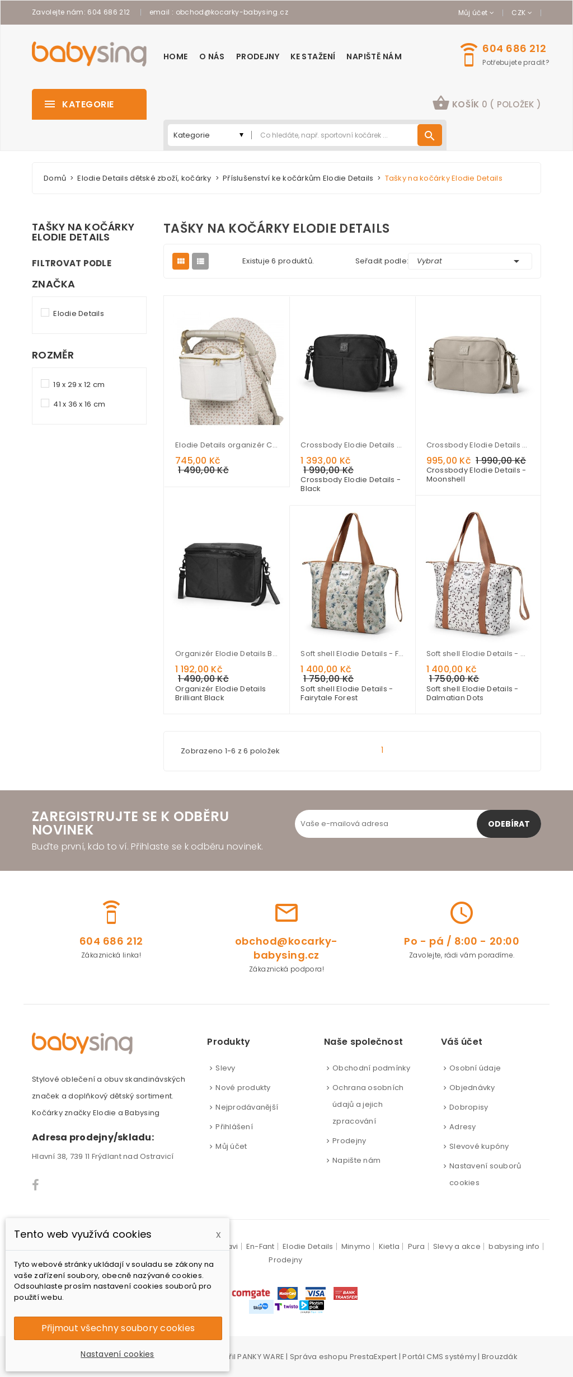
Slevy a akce (457, 1246)
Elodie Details (78, 313)
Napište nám (356, 1160)
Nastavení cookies (117, 1354)
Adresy (462, 1126)
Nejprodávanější (246, 1107)
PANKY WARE (260, 1356)
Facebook (36, 1185)
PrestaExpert (373, 1356)
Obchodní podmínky (371, 1068)
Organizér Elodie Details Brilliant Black (226, 653)
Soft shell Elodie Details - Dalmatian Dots (477, 653)
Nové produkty (242, 1087)
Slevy (225, 1068)
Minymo (356, 1246)
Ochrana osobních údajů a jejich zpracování (367, 1104)
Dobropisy (468, 1107)
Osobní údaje (475, 1068)
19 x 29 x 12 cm (79, 384)
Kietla (389, 1246)
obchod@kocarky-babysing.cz (232, 12)
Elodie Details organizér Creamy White (226, 445)
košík (486, 103)
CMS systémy (451, 1356)
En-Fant (260, 1246)
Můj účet (231, 1146)
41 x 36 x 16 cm (79, 404)
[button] (486, 104)
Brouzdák (500, 1356)
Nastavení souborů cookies (485, 1174)
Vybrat (470, 261)
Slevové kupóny (479, 1146)
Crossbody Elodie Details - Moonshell (477, 445)
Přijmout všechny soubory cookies (118, 1328)
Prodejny (349, 1140)
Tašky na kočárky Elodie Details (83, 232)
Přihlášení (234, 1126)
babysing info (514, 1246)
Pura (416, 1246)
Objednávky (472, 1087)
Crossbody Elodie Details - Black (351, 445)
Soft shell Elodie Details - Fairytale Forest (351, 653)
